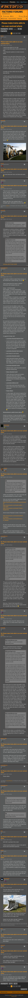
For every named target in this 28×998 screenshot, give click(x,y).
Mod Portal (24, 2)
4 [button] (16, 33)
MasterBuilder (6, 878)
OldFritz (5, 468)
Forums (12, 2)
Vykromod (3, 945)
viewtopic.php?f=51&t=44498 (10, 264)
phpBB (10, 995)
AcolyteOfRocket (4, 536)
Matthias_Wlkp (4, 738)
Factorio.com (4, 2)
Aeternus (2, 179)
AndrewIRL (3, 120)
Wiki (18, 2)
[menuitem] (6, 16)
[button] (20, 33)
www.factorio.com (6, 13)
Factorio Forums (12, 12)
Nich (2, 928)
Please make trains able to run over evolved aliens (13, 24)
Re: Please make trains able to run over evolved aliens (14, 126)
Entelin (2, 850)
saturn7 (2, 163)
